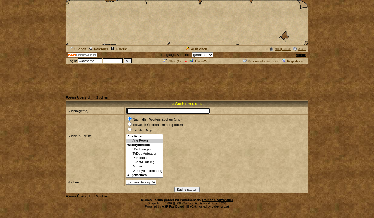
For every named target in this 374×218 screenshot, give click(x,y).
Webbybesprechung (144, 171)
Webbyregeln (144, 149)
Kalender (98, 49)
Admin (301, 55)
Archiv (144, 166)
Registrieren (294, 61)
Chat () (172, 61)
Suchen (77, 49)
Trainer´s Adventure (217, 200)
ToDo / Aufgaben (144, 154)
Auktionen (196, 49)
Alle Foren (144, 141)
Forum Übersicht (79, 97)
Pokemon (144, 158)
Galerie (119, 49)
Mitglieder (280, 49)
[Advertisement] (187, 78)
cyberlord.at (220, 206)
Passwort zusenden (261, 61)
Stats (299, 49)
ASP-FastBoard (173, 206)
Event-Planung (144, 162)
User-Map (200, 61)
